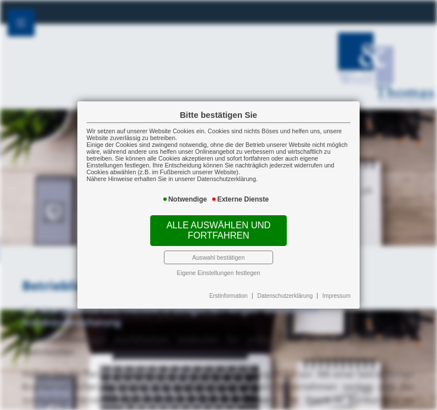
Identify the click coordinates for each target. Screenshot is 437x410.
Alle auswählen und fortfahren (218, 230)
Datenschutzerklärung (284, 296)
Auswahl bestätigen (218, 257)
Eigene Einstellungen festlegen (218, 272)
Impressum (337, 296)
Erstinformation (228, 296)
